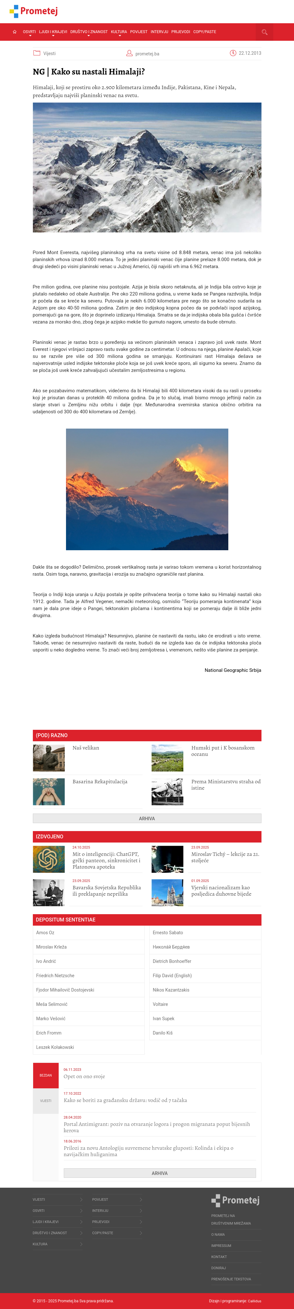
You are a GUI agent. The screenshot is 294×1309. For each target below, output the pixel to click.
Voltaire (160, 1004)
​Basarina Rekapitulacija (100, 781)
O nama (218, 1235)
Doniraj (218, 1268)
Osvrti (29, 33)
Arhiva (147, 818)
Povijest (138, 32)
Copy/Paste (204, 32)
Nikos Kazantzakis (171, 989)
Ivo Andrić (46, 961)
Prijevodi (181, 32)
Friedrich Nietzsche (55, 975)
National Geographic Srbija (233, 670)
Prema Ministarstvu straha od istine (226, 785)
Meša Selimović (52, 1004)
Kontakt (219, 1257)
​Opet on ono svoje (84, 1076)
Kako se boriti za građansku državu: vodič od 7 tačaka (125, 1100)
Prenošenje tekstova (231, 1279)
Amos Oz (45, 932)
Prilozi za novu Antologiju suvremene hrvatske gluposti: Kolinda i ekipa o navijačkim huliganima (148, 1151)
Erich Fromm (49, 1032)
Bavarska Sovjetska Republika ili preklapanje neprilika (106, 891)
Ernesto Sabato (168, 932)
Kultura (119, 33)
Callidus (254, 1301)
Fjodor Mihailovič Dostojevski (65, 989)
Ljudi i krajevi (53, 33)
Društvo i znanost (89, 33)
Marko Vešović (51, 1018)
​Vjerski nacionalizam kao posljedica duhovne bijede (221, 891)
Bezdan (46, 1075)
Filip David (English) (172, 975)
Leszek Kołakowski (55, 1047)
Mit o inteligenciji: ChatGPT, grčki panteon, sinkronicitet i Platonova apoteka (106, 860)
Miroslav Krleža (51, 947)
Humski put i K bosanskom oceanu (223, 751)
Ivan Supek (163, 1018)
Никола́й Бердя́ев (171, 947)
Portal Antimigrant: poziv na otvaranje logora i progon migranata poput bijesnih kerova (157, 1127)
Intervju (159, 32)
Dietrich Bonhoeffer (172, 961)
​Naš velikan (85, 747)
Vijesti (49, 53)
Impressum (221, 1246)
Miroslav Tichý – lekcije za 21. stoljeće (225, 857)
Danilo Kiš (163, 1032)
